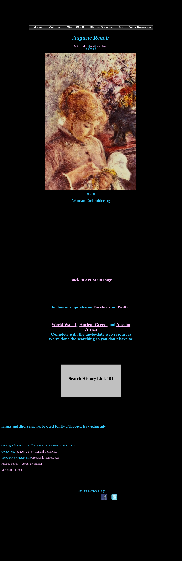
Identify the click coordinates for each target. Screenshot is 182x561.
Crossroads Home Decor (45, 457)
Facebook (102, 307)
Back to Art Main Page (91, 279)
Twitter (123, 307)
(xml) (18, 469)
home (105, 46)
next (92, 46)
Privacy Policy (9, 463)
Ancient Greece (93, 324)
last (98, 46)
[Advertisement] (90, 16)
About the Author (32, 463)
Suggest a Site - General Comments (36, 451)
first (76, 46)
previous (84, 46)
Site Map (6, 469)
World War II (64, 324)
